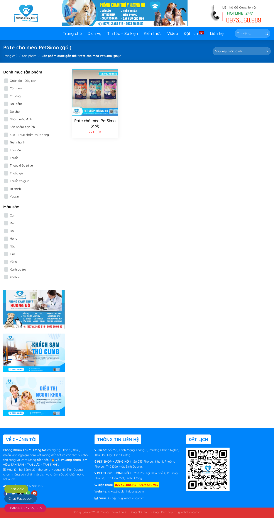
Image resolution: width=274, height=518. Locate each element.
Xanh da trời (18, 269)
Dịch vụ (94, 33)
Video (172, 33)
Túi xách (15, 189)
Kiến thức (153, 33)
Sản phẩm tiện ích (22, 127)
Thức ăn (15, 150)
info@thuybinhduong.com (126, 498)
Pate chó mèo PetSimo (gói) (95, 123)
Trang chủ (72, 33)
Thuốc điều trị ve (21, 165)
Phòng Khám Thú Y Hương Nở (25, 450)
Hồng (13, 238)
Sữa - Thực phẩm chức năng (29, 135)
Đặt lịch (191, 33)
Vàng (13, 262)
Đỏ (12, 231)
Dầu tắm (16, 104)
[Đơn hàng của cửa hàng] (242, 51)
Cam (13, 215)
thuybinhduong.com (187, 512)
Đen (12, 223)
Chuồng (15, 96)
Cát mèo (16, 88)
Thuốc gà (16, 173)
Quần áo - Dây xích (23, 81)
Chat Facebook (20, 498)
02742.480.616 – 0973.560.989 (136, 485)
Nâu (12, 246)
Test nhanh (17, 142)
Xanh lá (15, 277)
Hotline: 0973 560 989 (25, 508)
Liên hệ (217, 33)
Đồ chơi (15, 112)
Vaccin (14, 196)
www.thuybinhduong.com (126, 491)
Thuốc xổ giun (19, 181)
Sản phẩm (29, 56)
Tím (12, 254)
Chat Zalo (16, 489)
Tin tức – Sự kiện (122, 33)
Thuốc (14, 158)
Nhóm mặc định (21, 119)
